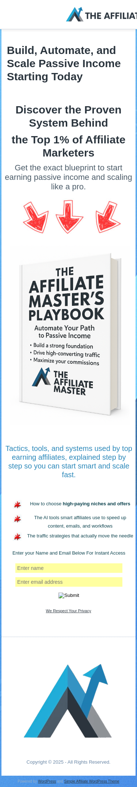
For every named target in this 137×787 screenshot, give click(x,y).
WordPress (47, 781)
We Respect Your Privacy (68, 611)
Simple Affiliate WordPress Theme (91, 781)
